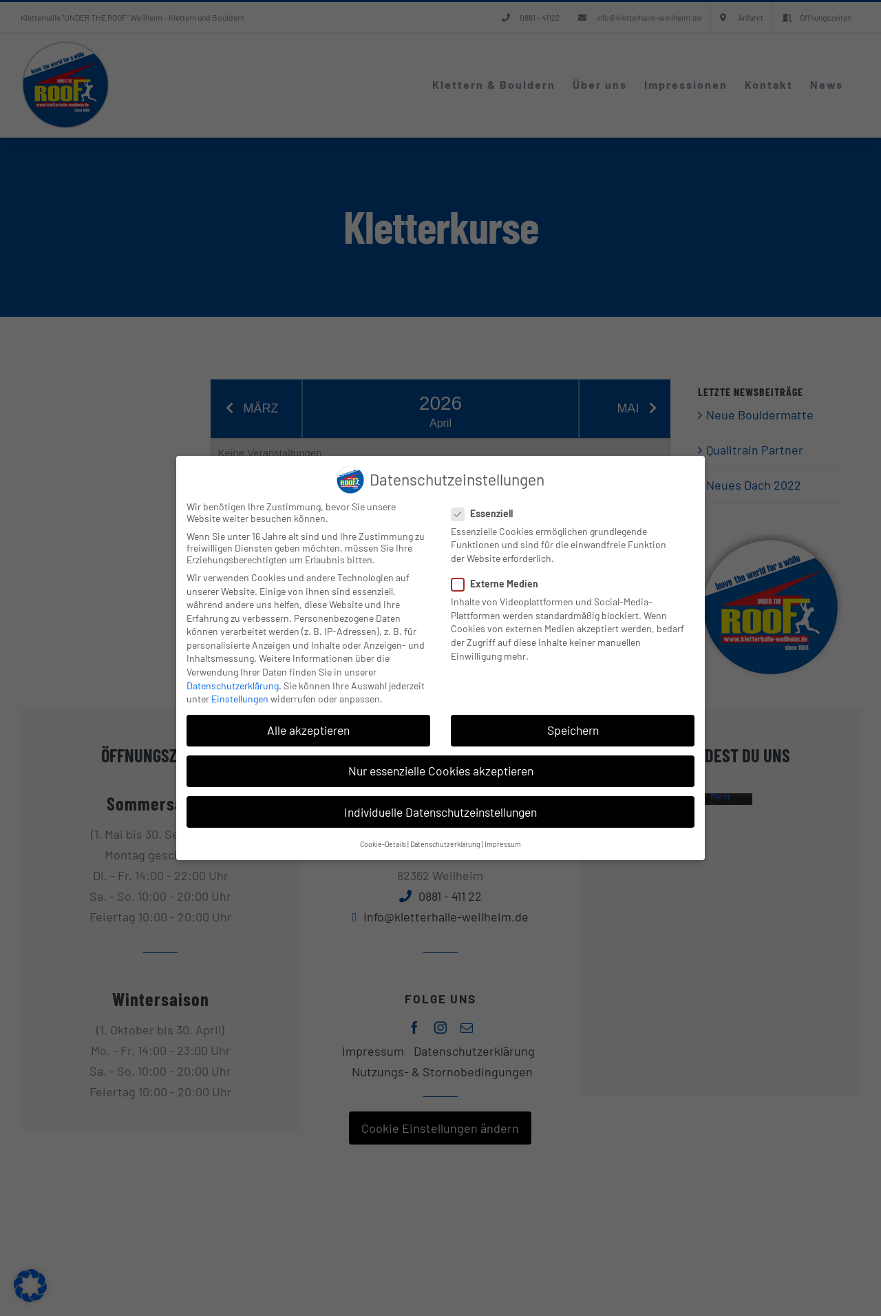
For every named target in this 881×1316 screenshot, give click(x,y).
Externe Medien (500, 583)
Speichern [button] (573, 730)
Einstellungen (239, 698)
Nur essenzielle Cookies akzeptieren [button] (440, 770)
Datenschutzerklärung (233, 685)
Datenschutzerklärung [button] (445, 843)
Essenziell (487, 513)
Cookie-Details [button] (383, 843)
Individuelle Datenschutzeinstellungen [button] (440, 811)
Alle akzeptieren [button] (308, 730)
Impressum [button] (503, 843)
